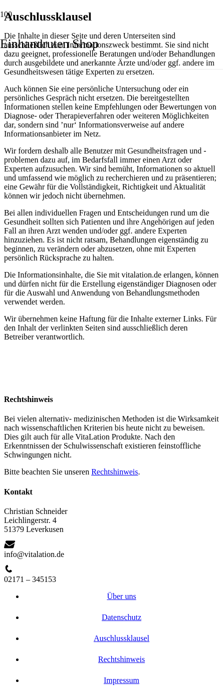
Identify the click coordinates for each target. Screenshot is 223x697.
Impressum (121, 680)
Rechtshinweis (114, 472)
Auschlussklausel (121, 638)
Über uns (121, 596)
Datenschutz (121, 617)
